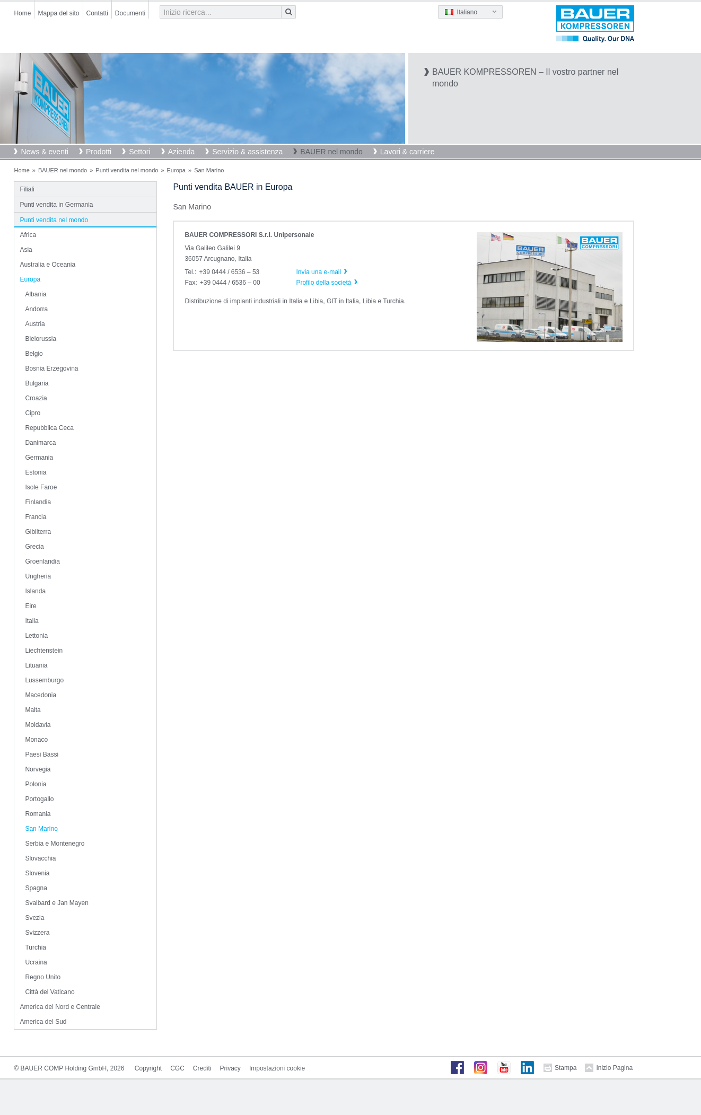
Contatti (97, 13)
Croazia (36, 398)
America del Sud (43, 1021)
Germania (39, 457)
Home (22, 13)
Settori (139, 151)
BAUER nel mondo (331, 151)
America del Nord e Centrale (60, 1007)
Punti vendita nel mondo (126, 170)
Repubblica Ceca (49, 428)
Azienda (181, 151)
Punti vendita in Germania (56, 204)
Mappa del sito (58, 13)
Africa (28, 235)
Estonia (35, 472)
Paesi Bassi (41, 754)
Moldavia (37, 724)
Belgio (33, 353)
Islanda (35, 591)
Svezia (34, 917)
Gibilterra (38, 531)
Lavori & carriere (407, 151)
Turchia (35, 947)
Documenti (130, 13)
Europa (176, 170)
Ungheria (38, 576)
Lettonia (36, 635)
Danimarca (40, 442)
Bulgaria (36, 383)
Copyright (148, 1068)
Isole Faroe (41, 487)
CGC (177, 1068)
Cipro (32, 413)
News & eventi (44, 151)
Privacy (230, 1068)
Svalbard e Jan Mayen (56, 903)
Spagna (36, 888)
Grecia (34, 546)
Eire (30, 606)
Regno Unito (42, 977)
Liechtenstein (44, 650)
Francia (35, 517)
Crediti (202, 1068)
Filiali (27, 189)
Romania (37, 814)
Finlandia (38, 502)
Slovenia (37, 873)
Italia (31, 621)
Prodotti (98, 151)
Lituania (36, 665)
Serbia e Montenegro (54, 843)
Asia (26, 249)
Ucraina (36, 962)
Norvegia (37, 769)
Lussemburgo (44, 680)
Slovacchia (40, 858)
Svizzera (37, 932)
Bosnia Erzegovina (51, 368)
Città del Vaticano (49, 992)
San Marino (41, 828)
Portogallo (39, 799)
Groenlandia (42, 561)
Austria (35, 324)
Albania (35, 294)
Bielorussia (40, 339)
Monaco (36, 739)
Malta (32, 710)
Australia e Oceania (47, 264)
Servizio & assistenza (247, 151)
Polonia (35, 784)
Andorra (36, 309)
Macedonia (40, 695)
